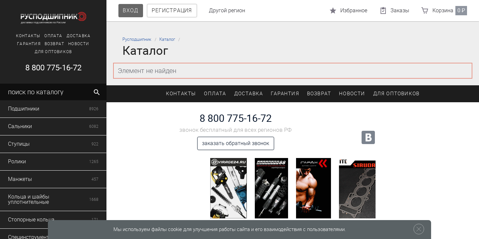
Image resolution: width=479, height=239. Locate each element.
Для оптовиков (53, 51)
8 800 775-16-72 (53, 68)
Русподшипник (136, 39)
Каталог (167, 39)
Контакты (28, 36)
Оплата (53, 36)
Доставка (79, 36)
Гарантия (29, 43)
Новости (78, 43)
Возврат (54, 43)
